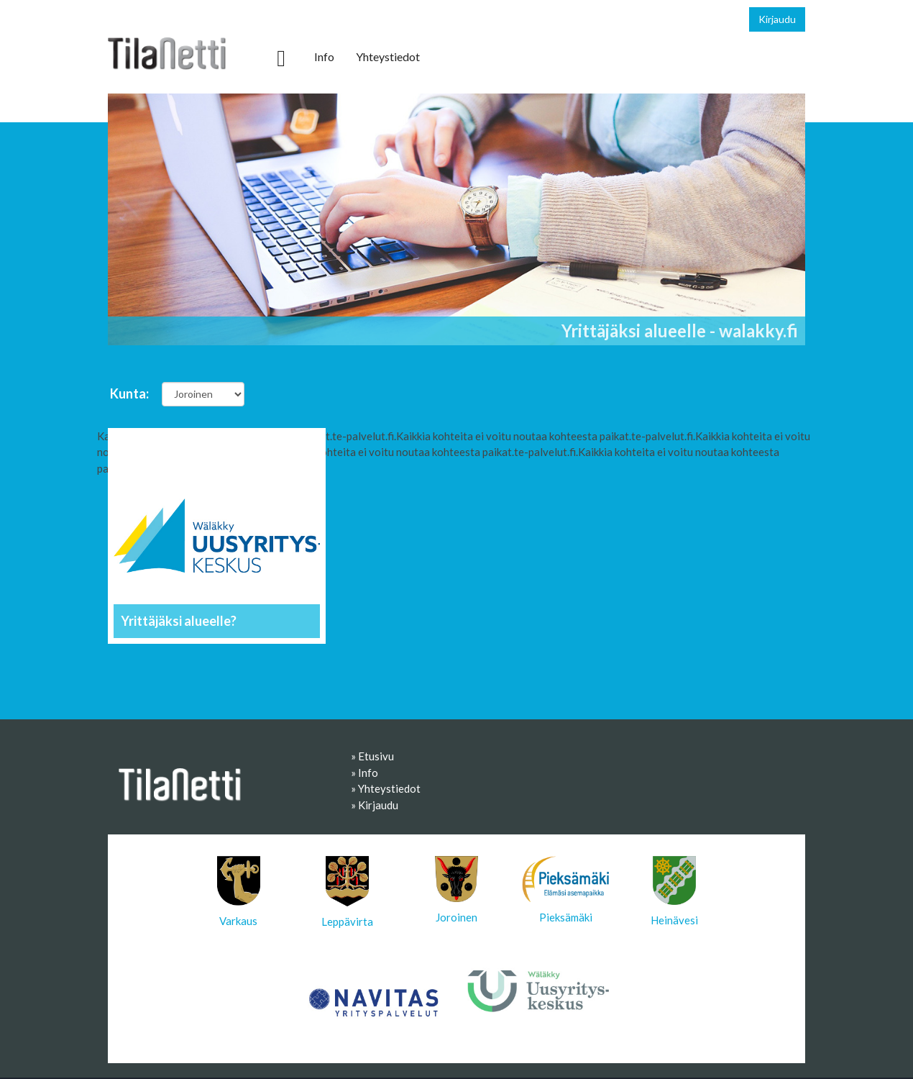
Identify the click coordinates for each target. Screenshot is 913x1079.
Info (324, 56)
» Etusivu (372, 756)
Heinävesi (674, 891)
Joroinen (456, 890)
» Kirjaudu (374, 804)
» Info (364, 772)
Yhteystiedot (388, 56)
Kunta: (129, 393)
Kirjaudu (777, 19)
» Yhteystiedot (386, 788)
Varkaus (238, 891)
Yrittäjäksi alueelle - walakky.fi (679, 330)
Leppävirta (347, 892)
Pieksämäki (566, 890)
